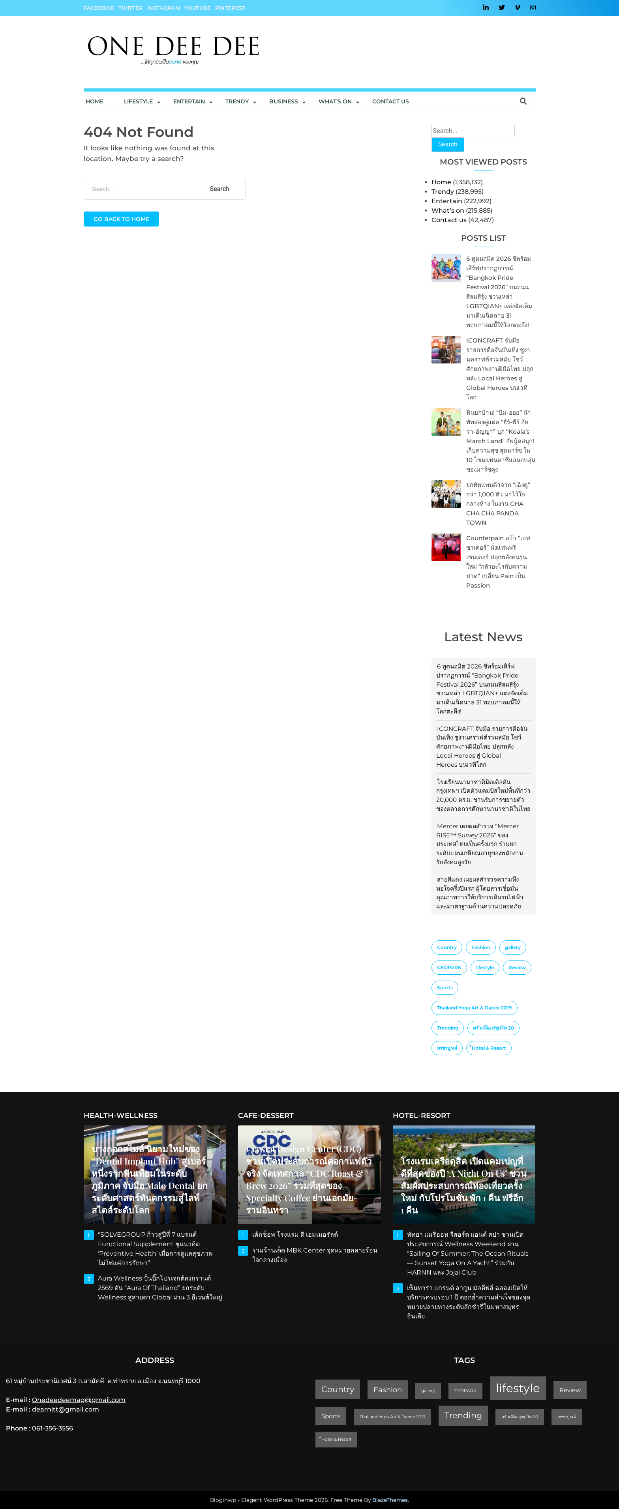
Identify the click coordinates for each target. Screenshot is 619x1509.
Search (448, 144)
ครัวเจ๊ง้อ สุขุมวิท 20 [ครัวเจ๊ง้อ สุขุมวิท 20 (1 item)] (493, 1028)
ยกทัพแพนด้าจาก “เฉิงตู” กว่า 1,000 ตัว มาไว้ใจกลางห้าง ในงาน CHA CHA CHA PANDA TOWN (498, 503)
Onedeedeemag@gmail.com (79, 1400)
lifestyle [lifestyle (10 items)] (485, 967)
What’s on (447, 210)
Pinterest (230, 8)
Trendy (237, 101)
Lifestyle (138, 101)
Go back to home (121, 219)
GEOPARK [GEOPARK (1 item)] (449, 967)
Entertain (189, 101)
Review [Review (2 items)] (517, 967)
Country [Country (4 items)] (447, 947)
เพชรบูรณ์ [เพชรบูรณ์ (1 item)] (447, 1048)
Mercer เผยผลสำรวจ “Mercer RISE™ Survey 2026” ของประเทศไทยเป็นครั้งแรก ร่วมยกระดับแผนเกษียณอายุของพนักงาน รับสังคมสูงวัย (479, 844)
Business (283, 101)
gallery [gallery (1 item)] (513, 947)
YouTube (197, 8)
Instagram (163, 8)
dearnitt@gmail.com (65, 1409)
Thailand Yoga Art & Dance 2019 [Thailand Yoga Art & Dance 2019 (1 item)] (474, 1008)
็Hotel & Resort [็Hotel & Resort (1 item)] (489, 1048)
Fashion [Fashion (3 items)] (480, 947)
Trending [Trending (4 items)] (447, 1028)
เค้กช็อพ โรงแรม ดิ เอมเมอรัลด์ (295, 1234)
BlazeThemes (390, 1500)
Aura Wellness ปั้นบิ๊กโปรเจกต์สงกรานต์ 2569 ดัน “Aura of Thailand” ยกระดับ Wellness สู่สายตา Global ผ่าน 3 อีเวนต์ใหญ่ (160, 1288)
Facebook (99, 8)
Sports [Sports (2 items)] (445, 987)
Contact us (390, 101)
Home (94, 101)
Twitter (130, 8)
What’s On (335, 101)
